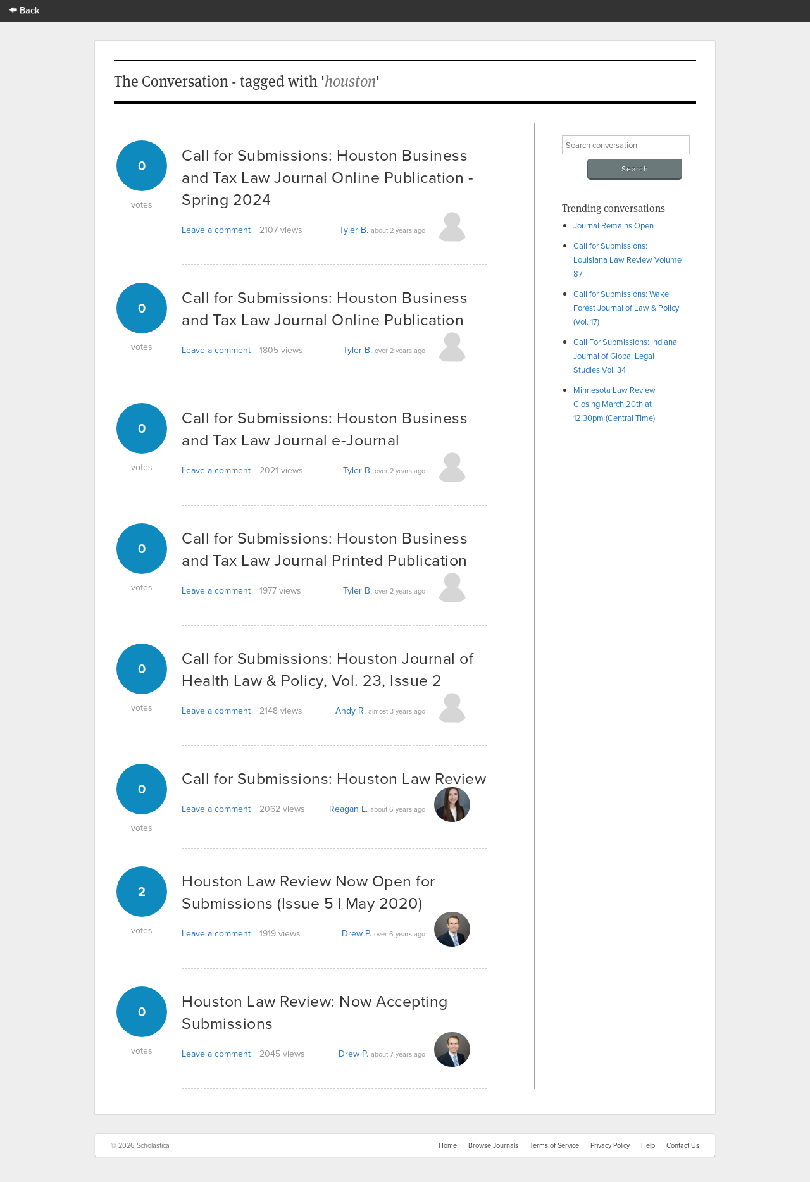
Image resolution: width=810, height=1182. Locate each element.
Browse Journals (493, 1145)
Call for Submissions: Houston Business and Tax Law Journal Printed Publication (325, 548)
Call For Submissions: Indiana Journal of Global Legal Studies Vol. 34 (625, 355)
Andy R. (350, 710)
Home (448, 1145)
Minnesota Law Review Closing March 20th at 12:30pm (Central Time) (614, 403)
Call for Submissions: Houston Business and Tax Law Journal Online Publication (325, 308)
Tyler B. (353, 229)
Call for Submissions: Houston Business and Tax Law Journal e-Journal (325, 428)
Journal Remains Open (613, 225)
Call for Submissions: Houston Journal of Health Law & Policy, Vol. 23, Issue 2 (327, 669)
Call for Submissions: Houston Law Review (334, 778)
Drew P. (356, 933)
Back (24, 9)
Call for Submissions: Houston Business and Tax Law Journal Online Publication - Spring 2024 (327, 177)
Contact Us (682, 1145)
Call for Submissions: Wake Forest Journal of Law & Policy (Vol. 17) (626, 307)
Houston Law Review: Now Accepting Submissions (315, 1012)
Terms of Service (554, 1145)
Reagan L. (348, 808)
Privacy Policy (610, 1145)
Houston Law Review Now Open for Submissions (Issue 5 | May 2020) (308, 891)
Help (648, 1145)
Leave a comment (216, 229)
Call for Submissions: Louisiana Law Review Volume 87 (627, 259)
